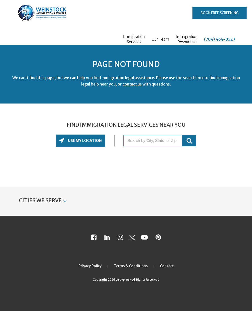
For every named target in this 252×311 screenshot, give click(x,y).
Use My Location (84, 140)
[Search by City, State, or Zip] (152, 140)
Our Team (160, 39)
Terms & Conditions (131, 266)
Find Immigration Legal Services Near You (126, 125)
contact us (132, 84)
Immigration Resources (186, 39)
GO (189, 140)
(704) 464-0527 (219, 39)
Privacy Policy (90, 266)
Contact (167, 266)
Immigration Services (134, 39)
